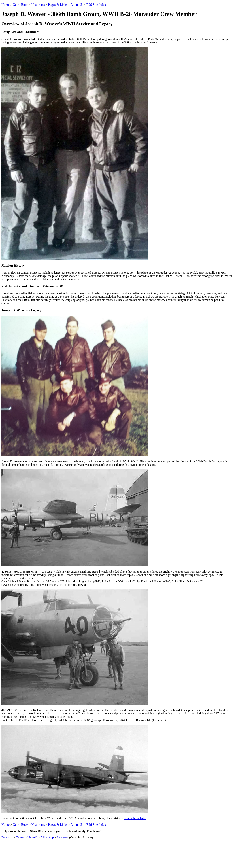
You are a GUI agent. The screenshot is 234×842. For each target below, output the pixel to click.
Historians (38, 5)
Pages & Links (57, 5)
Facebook (7, 837)
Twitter (20, 837)
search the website (135, 818)
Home (5, 5)
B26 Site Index (96, 5)
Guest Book (20, 5)
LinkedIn (32, 837)
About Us (77, 5)
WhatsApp (47, 837)
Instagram (63, 837)
